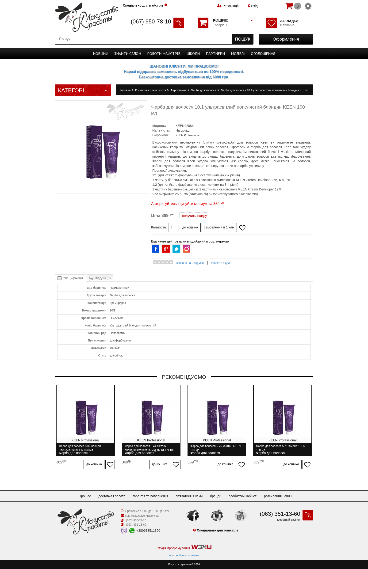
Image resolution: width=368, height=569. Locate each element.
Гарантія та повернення (151, 496)
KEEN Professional (187, 135)
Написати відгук (220, 263)
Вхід (252, 6)
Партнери (215, 53)
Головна (125, 90)
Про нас (85, 496)
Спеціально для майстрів (144, 5)
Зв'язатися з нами (189, 496)
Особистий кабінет (242, 496)
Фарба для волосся (204, 90)
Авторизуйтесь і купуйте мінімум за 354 (187, 204)
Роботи (163, 53)
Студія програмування (184, 547)
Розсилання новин (278, 496)
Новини (100, 53)
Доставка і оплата (111, 496)
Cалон (127, 53)
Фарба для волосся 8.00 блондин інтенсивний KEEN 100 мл (80, 448)
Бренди (215, 496)
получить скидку (194, 216)
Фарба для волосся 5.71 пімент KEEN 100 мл (280, 448)
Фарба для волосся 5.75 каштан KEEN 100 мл (215, 448)
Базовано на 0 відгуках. (190, 263)
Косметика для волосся (151, 90)
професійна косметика (184, 555)
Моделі (238, 53)
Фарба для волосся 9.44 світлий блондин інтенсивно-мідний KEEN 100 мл (149, 448)
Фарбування (178, 90)
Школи (193, 53)
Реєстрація (231, 6)
